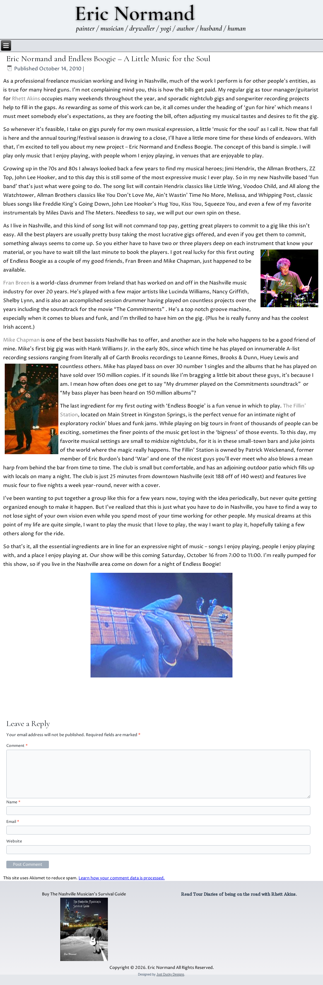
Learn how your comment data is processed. (122, 878)
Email (12, 821)
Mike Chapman (21, 340)
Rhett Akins (26, 98)
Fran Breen (16, 282)
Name (13, 802)
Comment (17, 745)
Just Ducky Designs (170, 974)
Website (14, 841)
